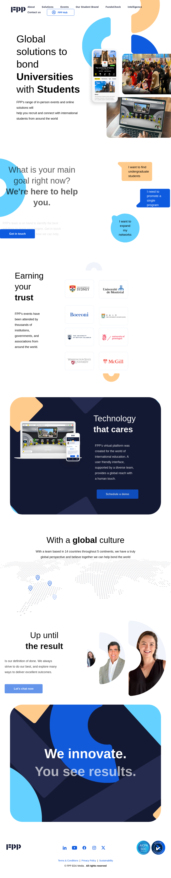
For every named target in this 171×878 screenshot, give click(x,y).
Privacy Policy (88, 860)
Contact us (34, 6)
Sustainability (106, 860)
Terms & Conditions (68, 860)
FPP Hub (59, 6)
